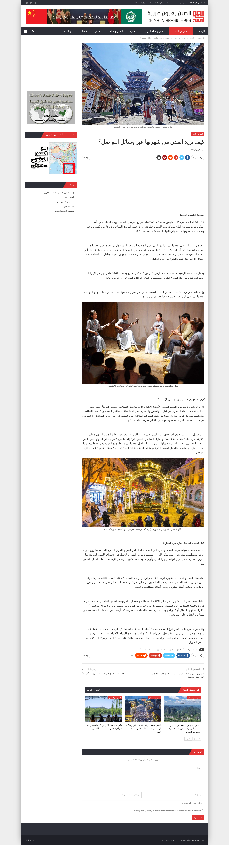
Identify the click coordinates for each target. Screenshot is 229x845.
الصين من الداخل (180, 31)
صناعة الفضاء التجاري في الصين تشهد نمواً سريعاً (107, 673)
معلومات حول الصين (145, 3)
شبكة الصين (68, 206)
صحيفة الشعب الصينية (148, 649)
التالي (188, 738)
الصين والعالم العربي (154, 31)
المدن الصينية (176, 649)
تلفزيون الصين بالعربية (64, 202)
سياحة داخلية (164, 649)
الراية (27, 840)
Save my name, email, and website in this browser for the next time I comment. (166, 810)
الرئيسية (200, 31)
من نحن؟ (182, 3)
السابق (197, 738)
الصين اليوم (69, 197)
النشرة (133, 31)
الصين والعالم (116, 31)
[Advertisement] (143, 185)
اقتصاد (84, 31)
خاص (97, 31)
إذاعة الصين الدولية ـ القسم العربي (59, 192)
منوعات (70, 31)
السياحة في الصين (190, 649)
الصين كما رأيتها (162, 3)
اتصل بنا (173, 3)
